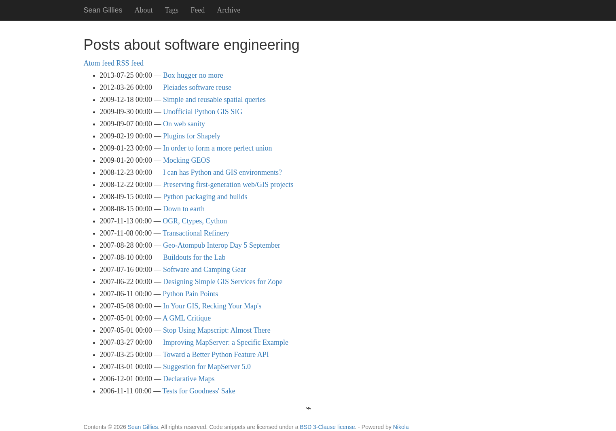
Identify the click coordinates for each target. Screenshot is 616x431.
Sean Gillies (143, 427)
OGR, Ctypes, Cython (195, 221)
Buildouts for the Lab (194, 257)
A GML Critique (187, 318)
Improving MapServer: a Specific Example (225, 342)
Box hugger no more (193, 75)
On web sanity (184, 124)
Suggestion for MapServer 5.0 (207, 367)
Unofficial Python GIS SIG (202, 112)
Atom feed (99, 63)
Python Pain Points (190, 294)
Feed (198, 10)
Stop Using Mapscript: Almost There (217, 330)
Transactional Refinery (196, 233)
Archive (228, 10)
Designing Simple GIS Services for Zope (222, 282)
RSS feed (130, 63)
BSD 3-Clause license (327, 427)
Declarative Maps (188, 379)
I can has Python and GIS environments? (222, 172)
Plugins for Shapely (191, 136)
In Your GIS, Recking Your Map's (212, 306)
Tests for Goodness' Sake (198, 391)
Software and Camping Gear (204, 269)
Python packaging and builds (205, 197)
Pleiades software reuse (197, 87)
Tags (172, 10)
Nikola (401, 427)
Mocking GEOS (186, 160)
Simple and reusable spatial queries (214, 100)
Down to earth (184, 209)
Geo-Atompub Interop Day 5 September (221, 245)
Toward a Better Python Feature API (216, 354)
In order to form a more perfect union (217, 148)
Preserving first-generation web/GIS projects (228, 184)
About (144, 10)
